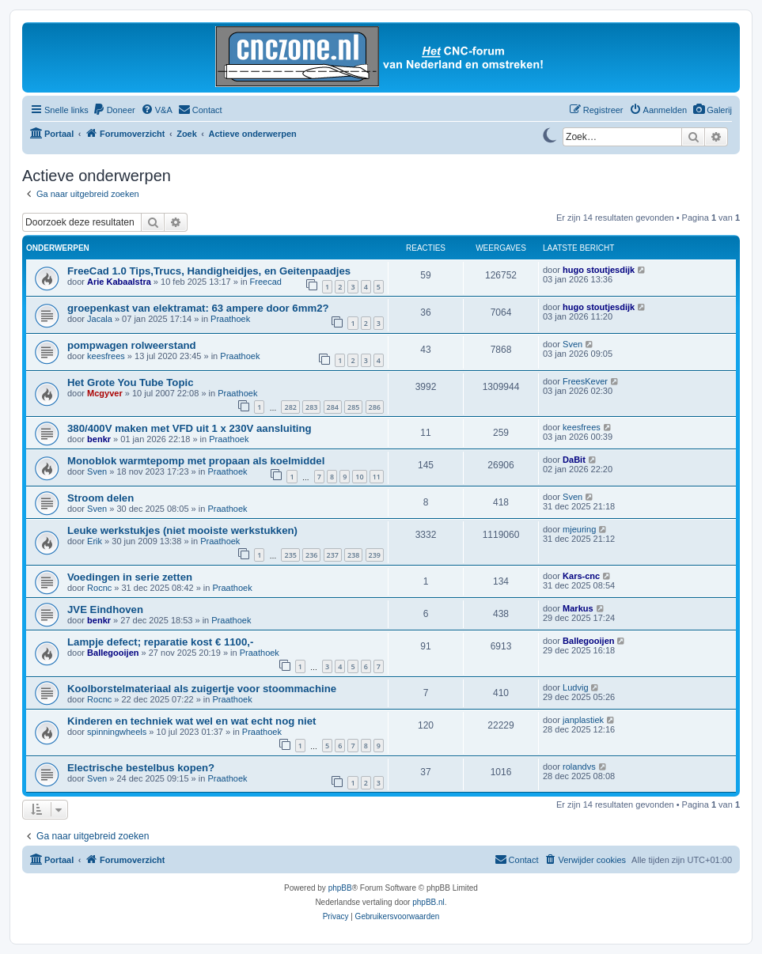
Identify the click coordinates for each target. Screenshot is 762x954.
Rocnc (99, 587)
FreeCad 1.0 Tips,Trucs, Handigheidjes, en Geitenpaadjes (209, 271)
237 (333, 555)
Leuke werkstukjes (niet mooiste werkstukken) (182, 530)
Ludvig (575, 687)
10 (359, 476)
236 (311, 555)
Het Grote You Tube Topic (130, 382)
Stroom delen (100, 498)
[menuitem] (712, 109)
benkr (99, 439)
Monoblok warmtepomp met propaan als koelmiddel (195, 461)
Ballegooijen (112, 652)
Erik (94, 541)
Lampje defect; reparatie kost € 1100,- (160, 642)
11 (377, 476)
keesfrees (106, 356)
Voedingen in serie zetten (129, 577)
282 (290, 407)
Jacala (99, 319)
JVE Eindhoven (105, 609)
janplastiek (583, 720)
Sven (572, 344)
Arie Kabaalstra (119, 281)
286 (375, 407)
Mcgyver (105, 393)
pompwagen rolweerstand (131, 345)
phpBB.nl (428, 902)
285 (353, 407)
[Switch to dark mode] (549, 133)
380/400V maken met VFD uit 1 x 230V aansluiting (189, 428)
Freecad (266, 281)
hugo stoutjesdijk (599, 269)
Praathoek (230, 319)
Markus (578, 608)
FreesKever (585, 381)
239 (375, 555)
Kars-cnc (581, 576)
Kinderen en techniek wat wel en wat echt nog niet (191, 721)
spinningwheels (116, 731)
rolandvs (579, 766)
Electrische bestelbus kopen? (140, 768)
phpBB (340, 888)
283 (311, 407)
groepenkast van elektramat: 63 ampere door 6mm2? (198, 308)
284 (333, 407)
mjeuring (579, 529)
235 (290, 555)
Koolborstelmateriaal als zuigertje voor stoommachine (201, 689)
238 (353, 555)
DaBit (574, 459)
